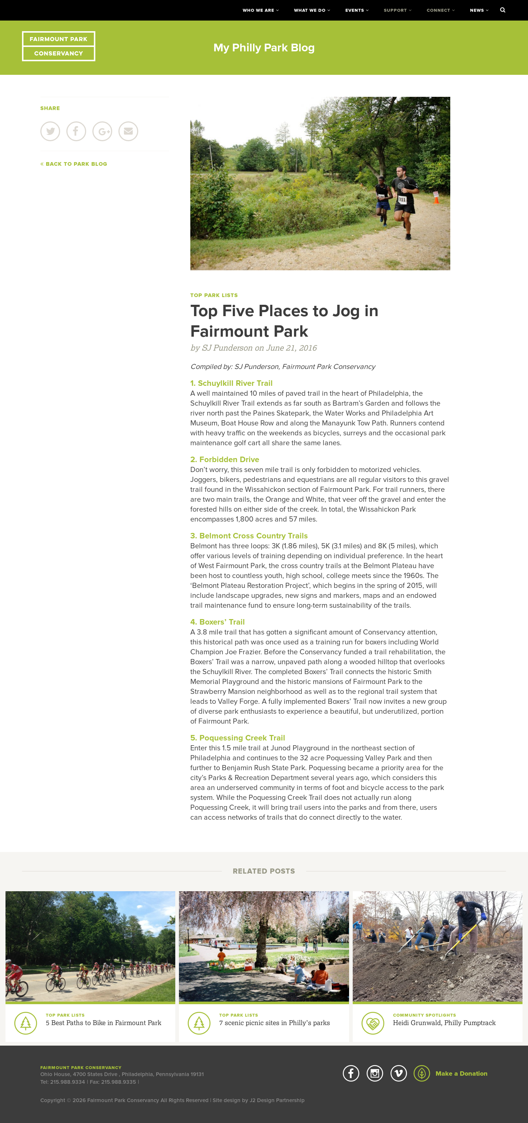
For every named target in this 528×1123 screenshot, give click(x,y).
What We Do (310, 10)
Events (354, 10)
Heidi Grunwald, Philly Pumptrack (444, 1022)
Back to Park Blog (73, 164)
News (477, 10)
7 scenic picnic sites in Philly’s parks (274, 1022)
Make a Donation (451, 1073)
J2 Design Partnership (277, 1100)
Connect (438, 10)
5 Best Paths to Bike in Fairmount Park (103, 1022)
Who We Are (258, 10)
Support (395, 10)
